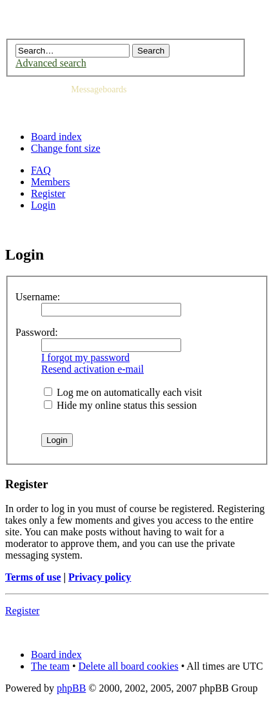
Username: (37, 296)
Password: (36, 332)
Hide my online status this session (120, 405)
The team (50, 666)
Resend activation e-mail (92, 369)
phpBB (71, 688)
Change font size (66, 148)
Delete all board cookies (129, 666)
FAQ (41, 170)
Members (50, 181)
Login (43, 205)
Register (48, 193)
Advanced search (50, 62)
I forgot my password (85, 357)
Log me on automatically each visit (123, 392)
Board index (56, 136)
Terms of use (33, 577)
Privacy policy (99, 577)
